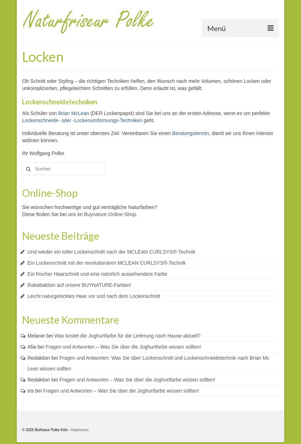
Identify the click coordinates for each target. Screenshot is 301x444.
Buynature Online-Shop (110, 214)
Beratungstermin (190, 133)
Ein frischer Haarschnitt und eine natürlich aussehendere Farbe (97, 274)
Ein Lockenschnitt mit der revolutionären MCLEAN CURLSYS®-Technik (106, 263)
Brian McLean (73, 113)
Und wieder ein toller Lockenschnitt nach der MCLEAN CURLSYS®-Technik (111, 252)
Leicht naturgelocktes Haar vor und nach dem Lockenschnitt (93, 296)
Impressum (79, 430)
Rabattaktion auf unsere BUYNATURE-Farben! (79, 285)
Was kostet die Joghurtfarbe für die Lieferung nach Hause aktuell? (128, 336)
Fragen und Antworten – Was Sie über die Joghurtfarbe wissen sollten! (123, 347)
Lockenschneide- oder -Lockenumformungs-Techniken (82, 120)
